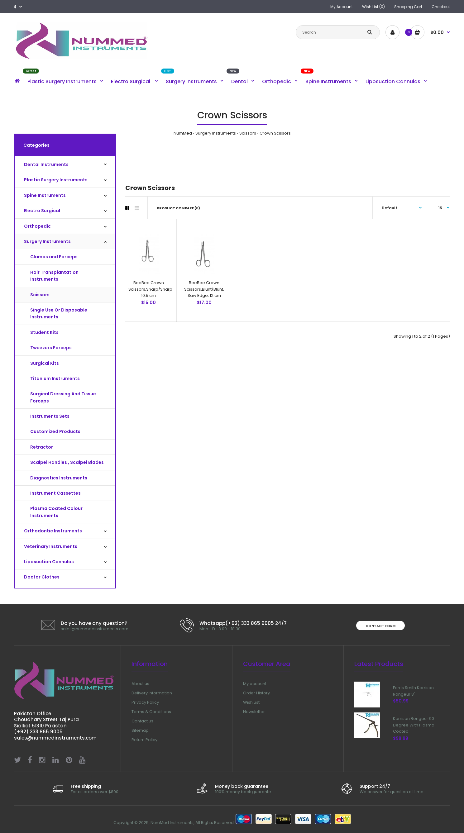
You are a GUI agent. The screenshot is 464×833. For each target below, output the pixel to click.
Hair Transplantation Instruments (54, 275)
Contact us (142, 721)
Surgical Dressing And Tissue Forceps (63, 397)
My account (254, 684)
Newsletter (254, 712)
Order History (256, 693)
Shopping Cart (408, 6)
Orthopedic (37, 226)
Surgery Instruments (215, 133)
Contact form (380, 625)
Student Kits (44, 332)
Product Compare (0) (178, 208)
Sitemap (140, 730)
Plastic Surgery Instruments (56, 180)
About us (140, 684)
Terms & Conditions (151, 712)
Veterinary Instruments (50, 546)
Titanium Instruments (55, 378)
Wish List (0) (373, 6)
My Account (341, 6)
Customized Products (55, 431)
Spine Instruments (45, 195)
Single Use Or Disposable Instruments (58, 313)
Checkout (441, 6)
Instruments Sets (49, 416)
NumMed (183, 133)
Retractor (41, 447)
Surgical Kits (44, 363)
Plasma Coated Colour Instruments (56, 511)
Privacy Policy (145, 702)
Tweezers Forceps (51, 348)
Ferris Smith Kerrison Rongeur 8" (413, 691)
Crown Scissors (275, 133)
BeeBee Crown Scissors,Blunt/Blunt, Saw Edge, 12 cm (204, 289)
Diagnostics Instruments (58, 478)
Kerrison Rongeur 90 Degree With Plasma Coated (413, 730)
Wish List (251, 702)
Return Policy (144, 740)
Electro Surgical (42, 210)
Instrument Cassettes (55, 493)
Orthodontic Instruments (53, 531)
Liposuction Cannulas (49, 562)
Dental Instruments (46, 164)
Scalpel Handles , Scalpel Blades (67, 462)
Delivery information (152, 693)
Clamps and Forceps (54, 257)
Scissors (247, 133)
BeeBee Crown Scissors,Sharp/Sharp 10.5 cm (150, 289)
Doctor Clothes (42, 577)
